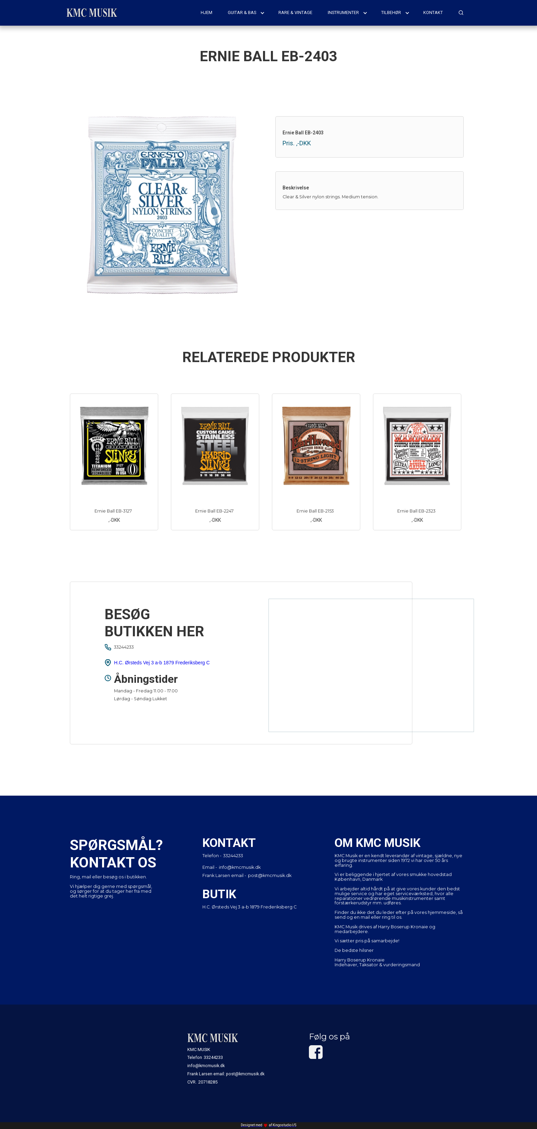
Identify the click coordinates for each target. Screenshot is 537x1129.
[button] (246, 12)
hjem (206, 12)
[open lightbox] (167, 205)
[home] (92, 12)
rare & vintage (295, 12)
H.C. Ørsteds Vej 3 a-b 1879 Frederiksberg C (162, 662)
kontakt (433, 12)
